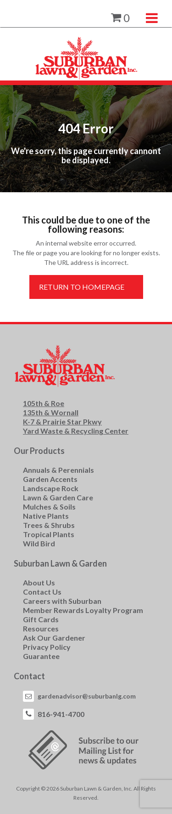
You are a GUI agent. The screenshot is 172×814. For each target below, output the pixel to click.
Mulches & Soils (49, 506)
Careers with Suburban (62, 600)
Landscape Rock (50, 488)
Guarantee (41, 656)
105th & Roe (43, 403)
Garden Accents (50, 479)
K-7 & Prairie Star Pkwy (62, 421)
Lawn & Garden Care (58, 497)
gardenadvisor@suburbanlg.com (87, 696)
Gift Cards (41, 619)
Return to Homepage (81, 286)
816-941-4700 (61, 714)
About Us (39, 582)
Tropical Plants (48, 534)
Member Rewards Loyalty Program (83, 610)
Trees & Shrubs (49, 525)
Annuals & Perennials (58, 469)
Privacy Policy (47, 646)
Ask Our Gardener (54, 637)
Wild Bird (39, 543)
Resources (41, 628)
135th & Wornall (50, 412)
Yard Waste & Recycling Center (75, 430)
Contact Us (42, 591)
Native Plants (46, 515)
